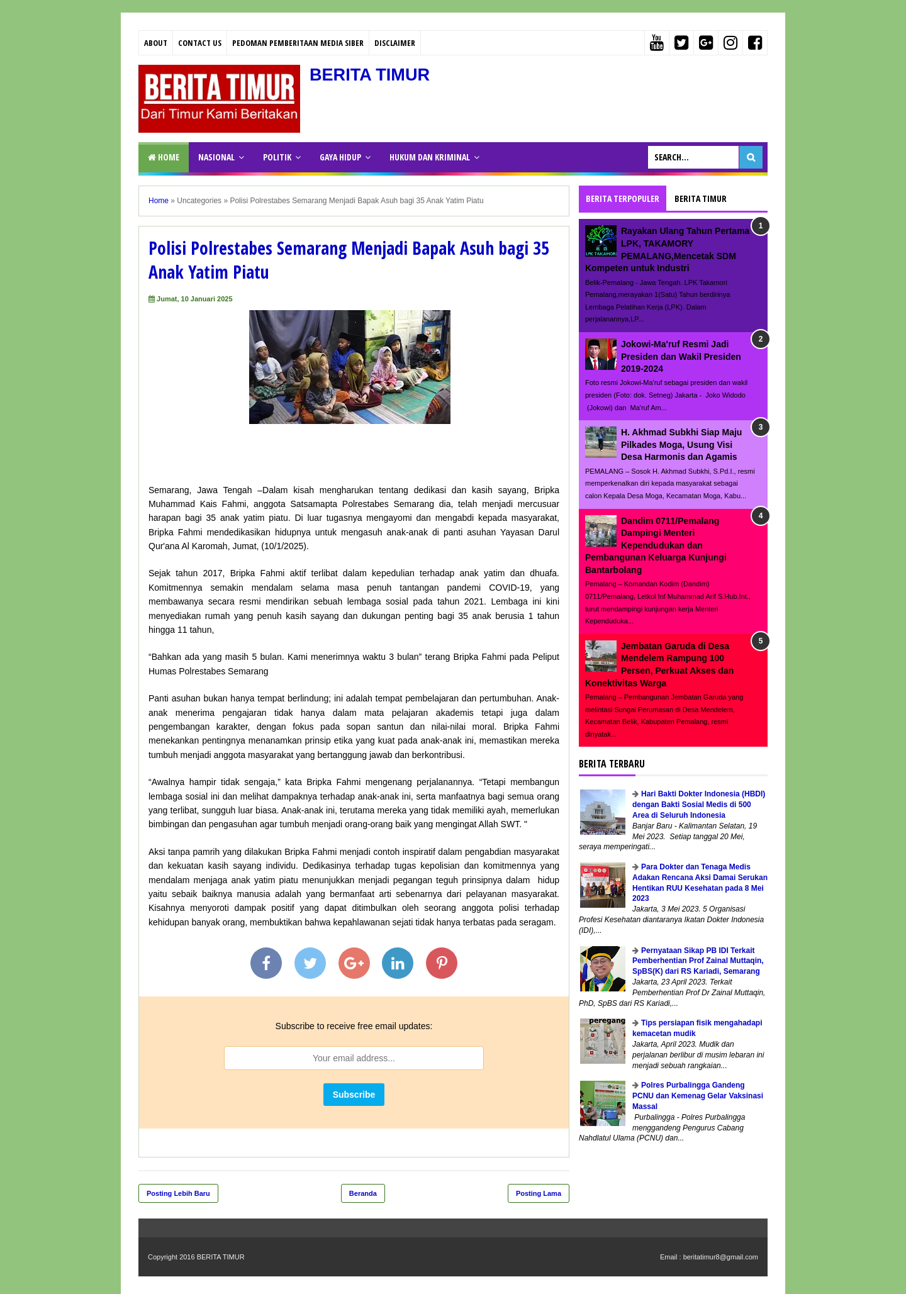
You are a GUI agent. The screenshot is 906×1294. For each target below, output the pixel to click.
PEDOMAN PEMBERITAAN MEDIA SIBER (298, 42)
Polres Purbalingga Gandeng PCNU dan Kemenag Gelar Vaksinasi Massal (697, 1096)
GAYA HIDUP (340, 157)
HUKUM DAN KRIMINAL (429, 157)
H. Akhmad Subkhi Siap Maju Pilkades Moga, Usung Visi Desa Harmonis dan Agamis (681, 444)
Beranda (363, 1193)
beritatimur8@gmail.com (720, 1257)
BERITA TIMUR (372, 74)
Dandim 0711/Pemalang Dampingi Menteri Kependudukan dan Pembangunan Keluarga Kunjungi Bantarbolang (656, 545)
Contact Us (199, 42)
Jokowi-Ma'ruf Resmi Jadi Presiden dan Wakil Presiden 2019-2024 (681, 356)
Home (163, 157)
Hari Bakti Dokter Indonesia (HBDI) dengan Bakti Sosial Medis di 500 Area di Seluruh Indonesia (698, 804)
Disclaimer (394, 42)
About (155, 42)
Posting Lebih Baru (178, 1193)
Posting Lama (538, 1193)
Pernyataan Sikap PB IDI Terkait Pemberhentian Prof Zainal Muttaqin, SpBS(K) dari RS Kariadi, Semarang (698, 961)
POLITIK (277, 157)
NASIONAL (216, 157)
